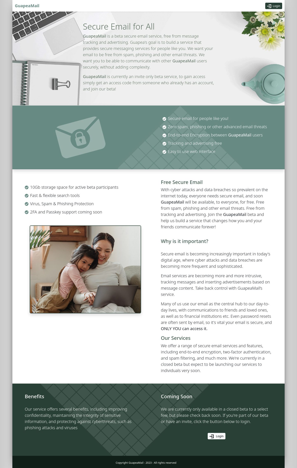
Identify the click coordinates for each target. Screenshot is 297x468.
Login (273, 6)
